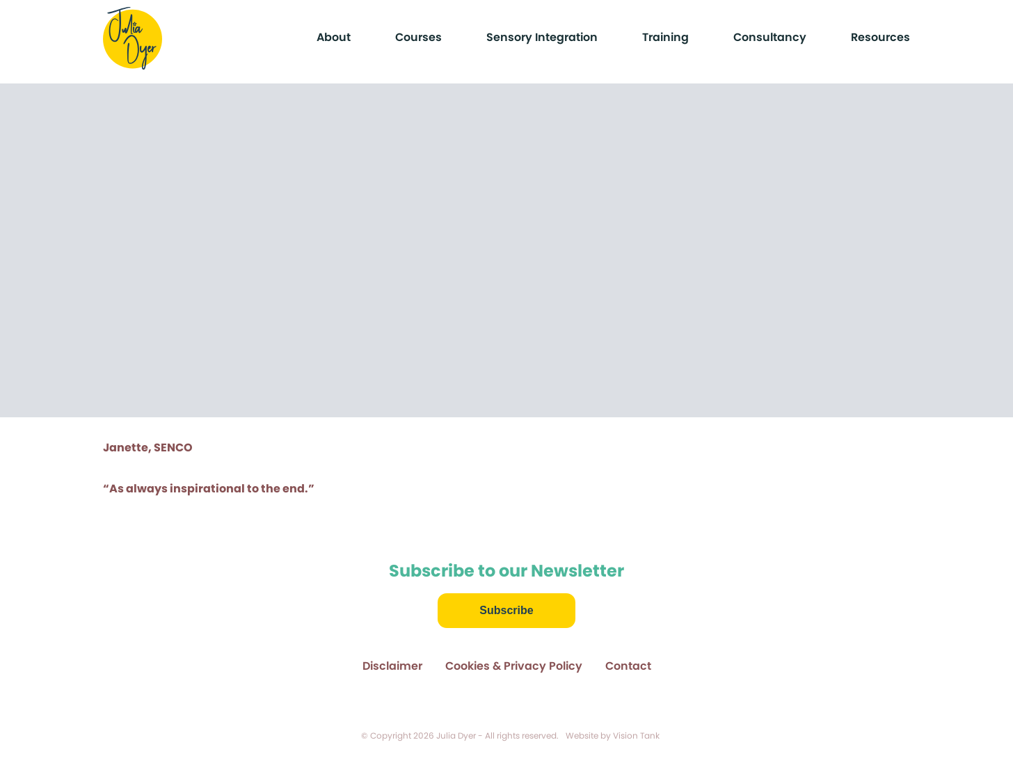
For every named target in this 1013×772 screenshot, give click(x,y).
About (334, 37)
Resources (880, 37)
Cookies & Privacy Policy (513, 666)
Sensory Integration (542, 37)
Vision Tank (636, 735)
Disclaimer (392, 666)
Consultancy (769, 37)
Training (665, 37)
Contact (628, 666)
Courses (418, 37)
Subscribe (506, 610)
